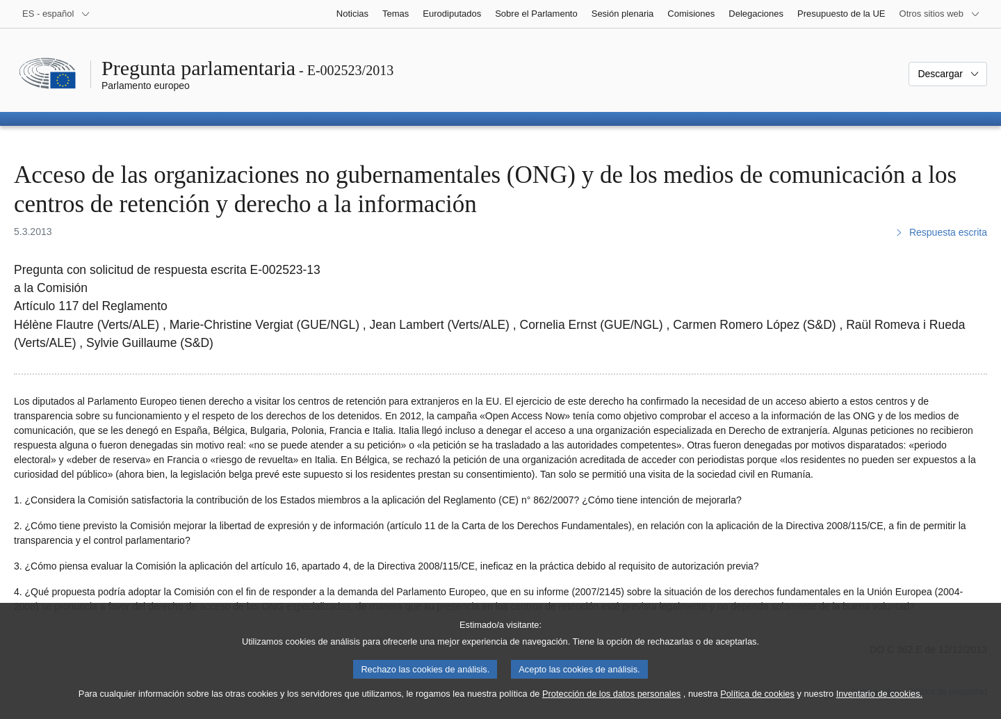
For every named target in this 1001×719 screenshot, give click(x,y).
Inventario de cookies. (879, 704)
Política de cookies (757, 704)
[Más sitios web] (940, 14)
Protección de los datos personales (611, 704)
